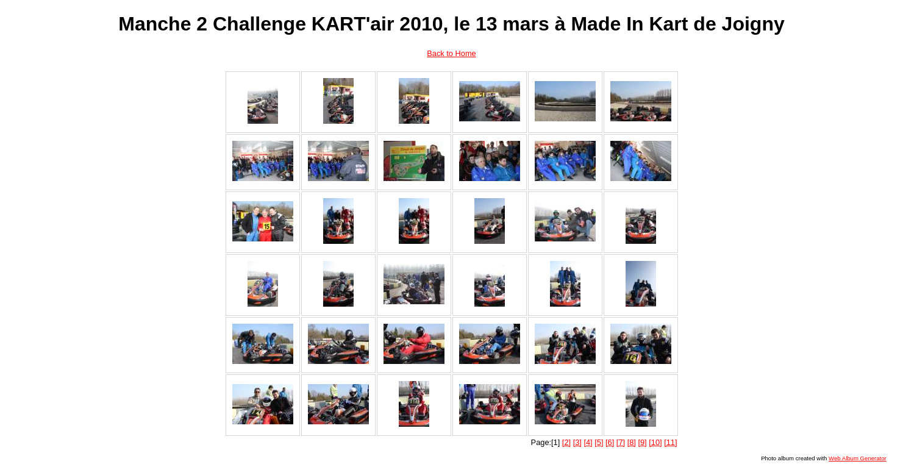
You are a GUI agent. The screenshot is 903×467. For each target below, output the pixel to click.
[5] (598, 442)
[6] (609, 442)
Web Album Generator (858, 458)
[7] (620, 442)
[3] (577, 442)
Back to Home (451, 53)
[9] (642, 442)
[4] (588, 442)
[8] (631, 442)
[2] (566, 442)
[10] (655, 442)
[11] (670, 442)
